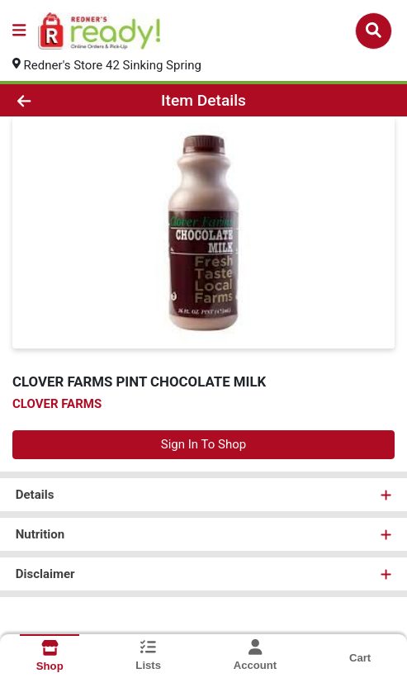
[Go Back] (60, 100)
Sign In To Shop (203, 444)
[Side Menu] (19, 31)
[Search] (373, 30)
